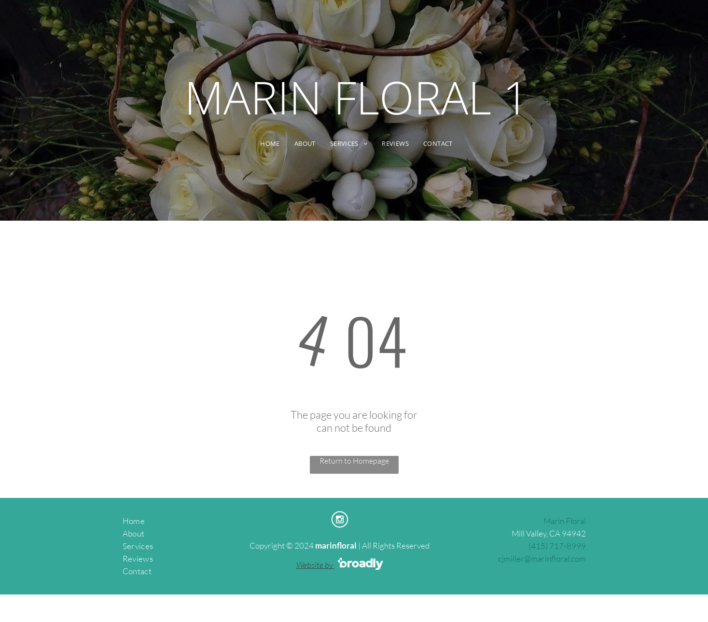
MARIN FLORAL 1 (356, 97)
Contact (137, 571)
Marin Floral (564, 521)
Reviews (138, 558)
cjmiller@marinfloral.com (542, 558)
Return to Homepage (354, 461)
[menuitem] (270, 143)
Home (134, 521)
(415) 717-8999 (557, 546)
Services (138, 546)
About (134, 533)
